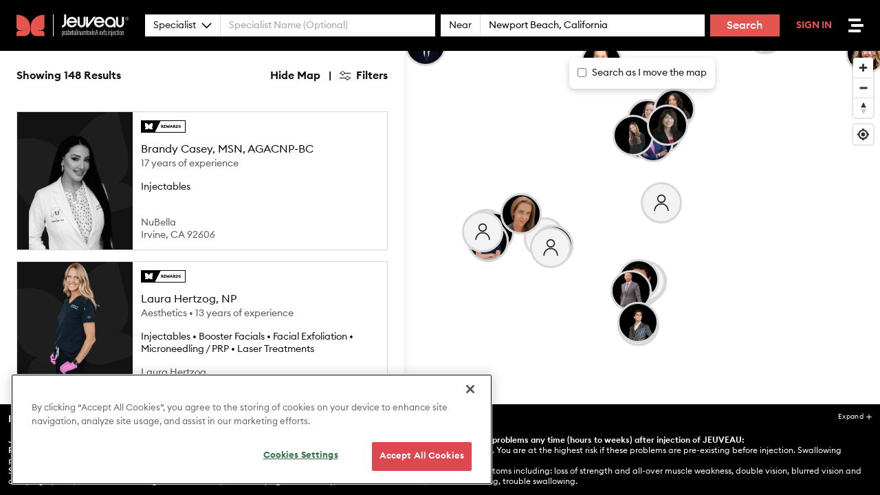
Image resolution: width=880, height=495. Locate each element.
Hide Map (295, 75)
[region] (251, 438)
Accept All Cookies (422, 465)
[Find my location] (863, 134)
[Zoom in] (863, 68)
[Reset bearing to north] (863, 108)
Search (745, 25)
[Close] (470, 398)
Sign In (814, 25)
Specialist (182, 25)
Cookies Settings (300, 464)
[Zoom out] (863, 88)
